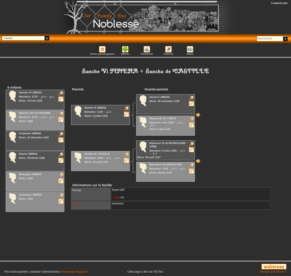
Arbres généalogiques (102, 53)
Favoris (8, 38)
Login (284, 3)
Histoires (168, 53)
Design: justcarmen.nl (273, 271)
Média (190, 53)
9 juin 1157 (118, 189)
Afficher (125, 53)
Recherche (147, 53)
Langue (275, 3)
